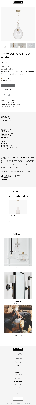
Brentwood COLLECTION (5, 51)
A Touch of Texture (18, 268)
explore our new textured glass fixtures (18, 269)
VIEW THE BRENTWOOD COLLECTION (18, 191)
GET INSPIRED (17, 387)
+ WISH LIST (8, 89)
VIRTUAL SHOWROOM (18, 374)
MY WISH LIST (17, 390)
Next (34, 24)
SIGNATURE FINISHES (18, 385)
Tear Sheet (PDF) (4, 180)
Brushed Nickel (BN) (7, 80)
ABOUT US (18, 367)
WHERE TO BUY (8, 85)
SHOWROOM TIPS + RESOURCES (18, 377)
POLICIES (18, 368)
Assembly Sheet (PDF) (5, 182)
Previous (2, 24)
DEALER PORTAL (18, 378)
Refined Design (18, 301)
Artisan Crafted (18, 335)
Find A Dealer (18, 398)
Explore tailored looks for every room (18, 303)
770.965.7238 (19, 361)
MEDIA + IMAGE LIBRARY (18, 375)
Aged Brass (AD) (4, 62)
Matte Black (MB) (6, 81)
